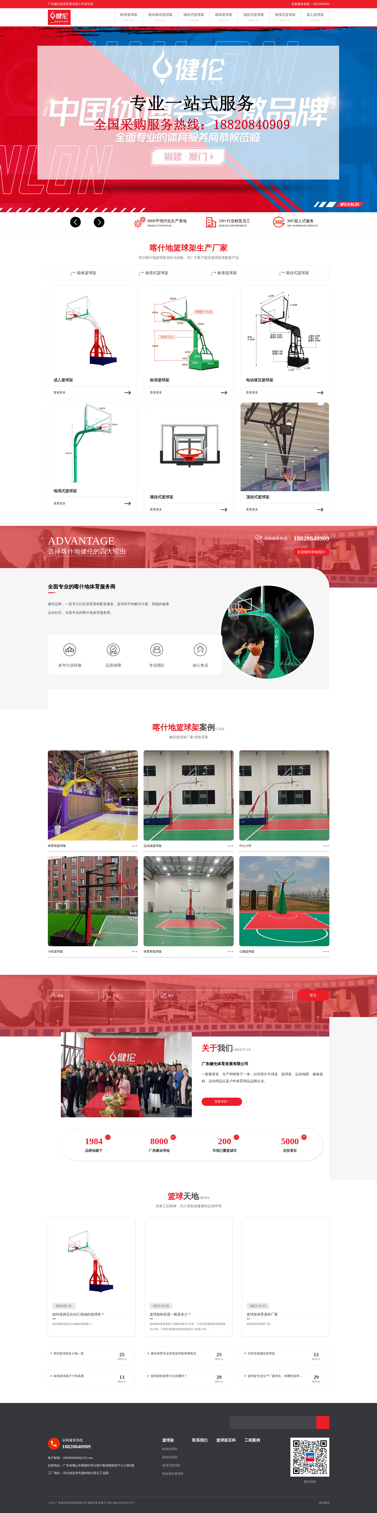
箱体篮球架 (169, 1457)
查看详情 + (222, 1101)
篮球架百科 (226, 1440)
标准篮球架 (169, 1449)
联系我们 (200, 1440)
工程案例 (252, 1440)
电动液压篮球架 (172, 1473)
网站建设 (324, 1502)
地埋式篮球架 (171, 1465)
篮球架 (168, 1440)
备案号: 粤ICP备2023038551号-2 (117, 1502)
